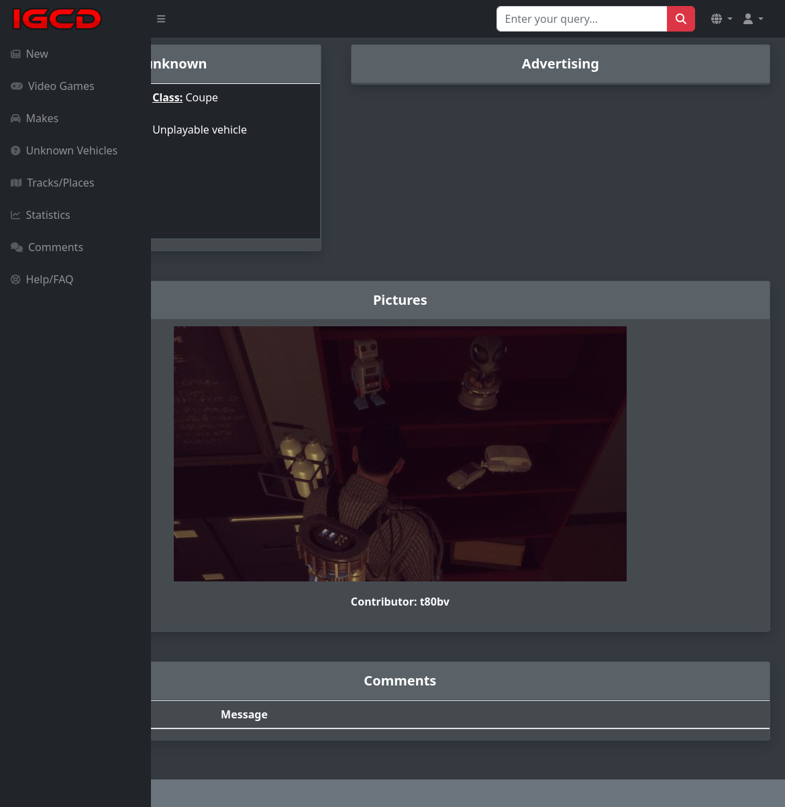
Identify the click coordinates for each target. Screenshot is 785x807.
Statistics (40, 214)
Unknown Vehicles (64, 150)
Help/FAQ (42, 279)
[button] (722, 18)
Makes (34, 118)
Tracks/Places (53, 182)
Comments (47, 247)
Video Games (53, 86)
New (29, 53)
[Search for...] (582, 19)
